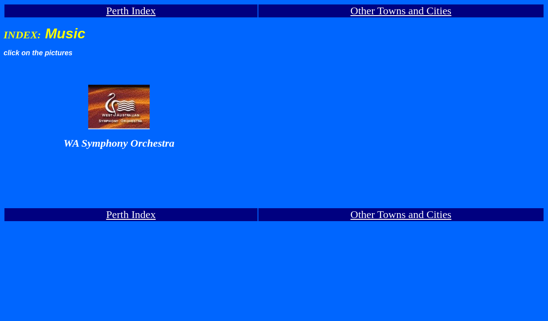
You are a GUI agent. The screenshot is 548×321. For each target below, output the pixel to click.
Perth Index (130, 10)
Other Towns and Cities (401, 10)
